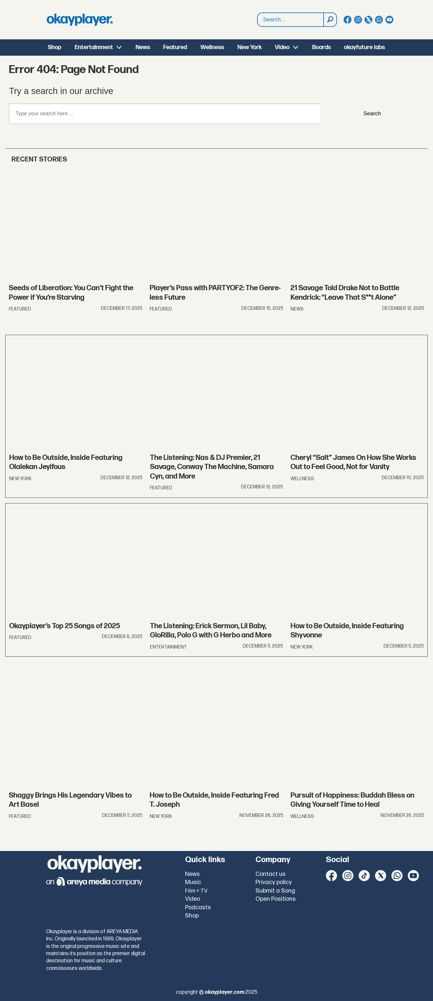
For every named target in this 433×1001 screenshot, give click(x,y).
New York (249, 47)
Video (282, 47)
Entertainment (94, 47)
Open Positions (275, 899)
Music (193, 882)
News (143, 47)
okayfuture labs (364, 47)
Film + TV (196, 891)
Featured (175, 47)
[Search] (329, 19)
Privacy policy (273, 882)
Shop (54, 47)
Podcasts (198, 907)
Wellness (212, 47)
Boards (321, 47)
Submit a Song (275, 890)
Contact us (270, 874)
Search (372, 113)
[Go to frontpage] (80, 19)
